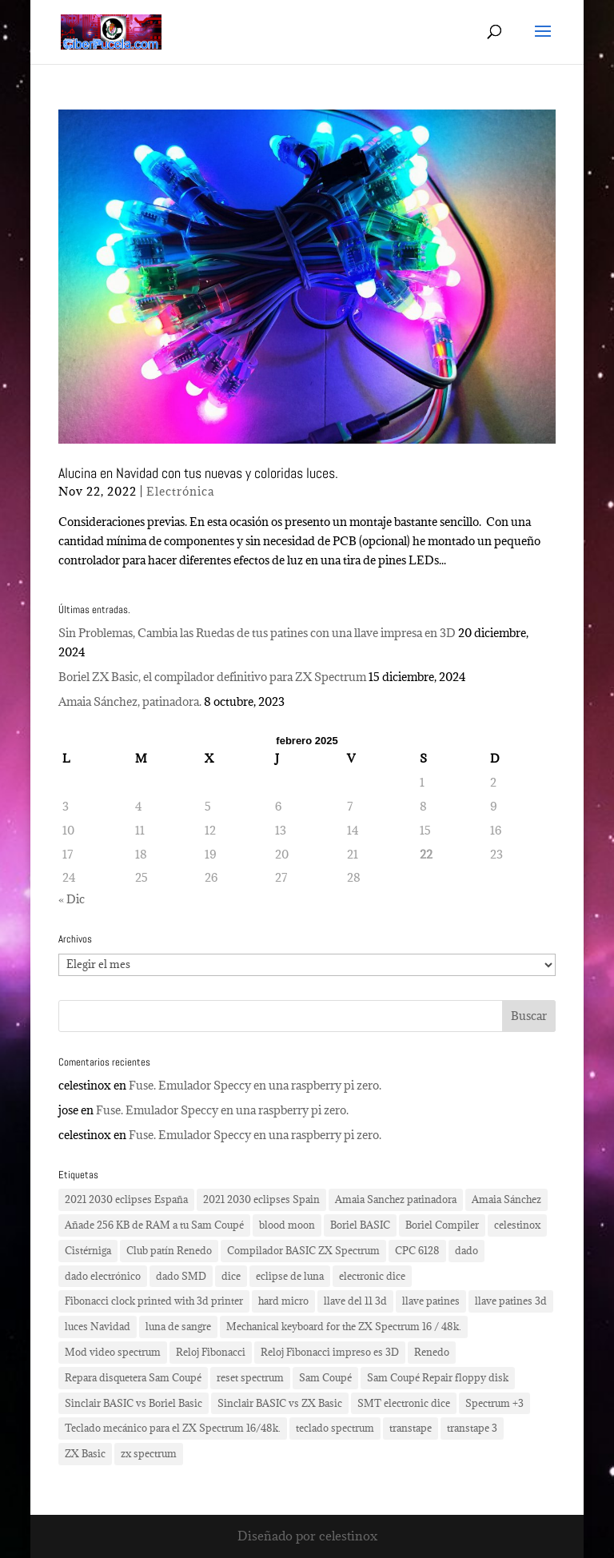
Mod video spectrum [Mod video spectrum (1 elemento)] (113, 1351)
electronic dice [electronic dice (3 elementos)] (372, 1275)
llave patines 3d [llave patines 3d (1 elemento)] (511, 1300)
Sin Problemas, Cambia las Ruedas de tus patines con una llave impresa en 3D (257, 632)
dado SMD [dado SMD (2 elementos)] (181, 1275)
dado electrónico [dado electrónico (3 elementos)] (103, 1275)
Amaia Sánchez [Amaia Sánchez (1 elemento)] (506, 1199)
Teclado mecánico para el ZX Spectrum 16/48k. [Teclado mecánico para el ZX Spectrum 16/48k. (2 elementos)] (173, 1427)
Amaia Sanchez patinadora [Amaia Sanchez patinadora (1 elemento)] (396, 1199)
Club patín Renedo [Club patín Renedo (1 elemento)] (169, 1250)
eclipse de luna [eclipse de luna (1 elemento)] (290, 1275)
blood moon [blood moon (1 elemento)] (287, 1224)
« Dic (71, 899)
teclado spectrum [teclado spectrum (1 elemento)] (335, 1427)
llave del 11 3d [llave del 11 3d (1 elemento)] (355, 1300)
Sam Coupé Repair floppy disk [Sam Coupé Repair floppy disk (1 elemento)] (437, 1377)
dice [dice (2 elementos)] (231, 1275)
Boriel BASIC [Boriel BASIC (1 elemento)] (360, 1224)
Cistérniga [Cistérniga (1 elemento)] (88, 1250)
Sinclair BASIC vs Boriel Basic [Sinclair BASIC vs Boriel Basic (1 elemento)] (133, 1403)
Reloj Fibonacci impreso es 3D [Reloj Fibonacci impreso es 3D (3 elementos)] (330, 1351)
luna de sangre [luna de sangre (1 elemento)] (178, 1326)
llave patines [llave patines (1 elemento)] (431, 1300)
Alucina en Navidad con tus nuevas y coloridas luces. (198, 473)
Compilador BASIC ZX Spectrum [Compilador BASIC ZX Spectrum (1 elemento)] (303, 1250)
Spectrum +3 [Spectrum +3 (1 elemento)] (494, 1403)
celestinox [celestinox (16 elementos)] (517, 1224)
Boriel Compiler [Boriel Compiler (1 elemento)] (442, 1224)
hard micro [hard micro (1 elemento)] (283, 1300)
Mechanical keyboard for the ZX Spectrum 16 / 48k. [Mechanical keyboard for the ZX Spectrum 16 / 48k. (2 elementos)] (343, 1326)
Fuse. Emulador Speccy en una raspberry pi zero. (255, 1085)
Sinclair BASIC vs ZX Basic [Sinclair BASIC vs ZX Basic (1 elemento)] (279, 1403)
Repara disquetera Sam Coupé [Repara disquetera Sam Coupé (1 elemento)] (133, 1377)
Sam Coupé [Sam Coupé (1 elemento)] (325, 1377)
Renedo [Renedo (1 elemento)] (431, 1351)
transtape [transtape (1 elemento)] (410, 1427)
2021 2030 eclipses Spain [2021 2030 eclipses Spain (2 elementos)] (261, 1199)
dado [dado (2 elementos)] (466, 1250)
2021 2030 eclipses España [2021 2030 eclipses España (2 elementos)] (126, 1199)
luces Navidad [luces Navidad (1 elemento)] (97, 1326)
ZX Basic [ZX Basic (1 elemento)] (85, 1453)
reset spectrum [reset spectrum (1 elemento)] (250, 1377)
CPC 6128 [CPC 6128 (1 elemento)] (417, 1250)
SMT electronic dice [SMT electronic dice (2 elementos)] (403, 1403)
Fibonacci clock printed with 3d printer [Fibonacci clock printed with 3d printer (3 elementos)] (154, 1300)
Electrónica (180, 491)
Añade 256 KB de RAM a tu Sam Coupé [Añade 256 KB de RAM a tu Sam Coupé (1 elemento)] (154, 1224)
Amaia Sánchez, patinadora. (129, 701)
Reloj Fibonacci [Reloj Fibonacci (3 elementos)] (210, 1351)
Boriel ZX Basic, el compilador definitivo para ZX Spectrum (212, 676)
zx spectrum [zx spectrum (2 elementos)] (149, 1453)
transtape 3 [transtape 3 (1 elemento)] (472, 1427)
